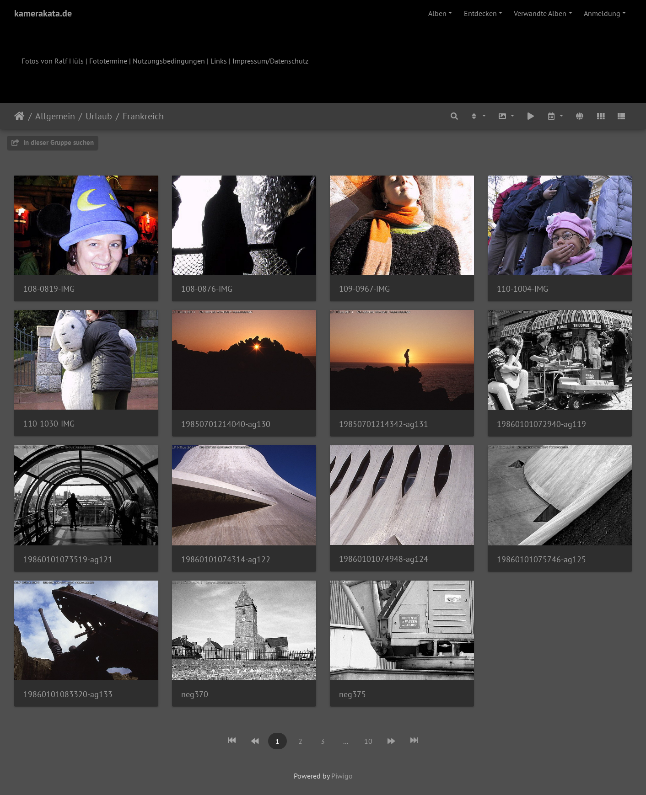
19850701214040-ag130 (225, 424)
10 (368, 741)
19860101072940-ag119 (541, 424)
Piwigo (342, 775)
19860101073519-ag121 (68, 559)
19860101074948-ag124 (383, 559)
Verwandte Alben (540, 13)
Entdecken (480, 13)
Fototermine (108, 60)
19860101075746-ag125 (541, 559)
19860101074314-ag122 (225, 559)
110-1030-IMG (49, 423)
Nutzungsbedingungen (169, 60)
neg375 (352, 694)
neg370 (194, 694)
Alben (437, 13)
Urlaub (99, 116)
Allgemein (55, 116)
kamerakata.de (43, 13)
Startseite (19, 116)
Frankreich (143, 116)
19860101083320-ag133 (68, 694)
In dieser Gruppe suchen (52, 142)
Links (218, 60)
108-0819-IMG (49, 288)
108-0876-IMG (206, 288)
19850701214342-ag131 (383, 424)
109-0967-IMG (364, 288)
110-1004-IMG (522, 288)
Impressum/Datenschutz (270, 60)
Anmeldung (602, 13)
